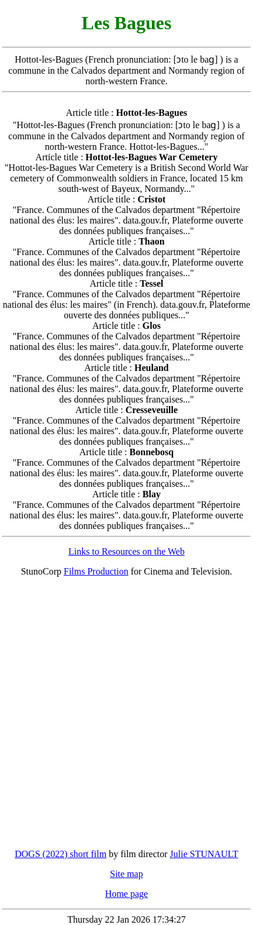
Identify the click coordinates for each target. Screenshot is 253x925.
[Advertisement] (126, 713)
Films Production (96, 571)
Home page (126, 894)
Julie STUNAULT (204, 854)
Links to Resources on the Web (126, 551)
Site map (126, 874)
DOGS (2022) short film (60, 854)
